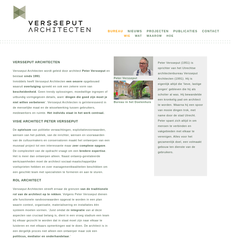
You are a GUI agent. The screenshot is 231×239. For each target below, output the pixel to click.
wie (127, 35)
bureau (115, 31)
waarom (154, 35)
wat (138, 35)
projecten (158, 31)
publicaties (185, 31)
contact (210, 31)
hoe (170, 35)
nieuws (135, 31)
